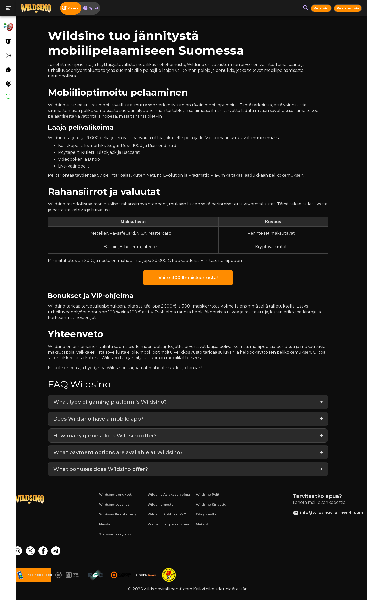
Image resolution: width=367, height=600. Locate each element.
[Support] (8, 96)
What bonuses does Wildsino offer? (107, 469)
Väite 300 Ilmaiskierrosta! (191, 278)
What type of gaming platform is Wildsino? (116, 402)
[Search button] (303, 8)
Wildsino (63, 105)
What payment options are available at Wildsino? (124, 452)
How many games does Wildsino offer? (111, 435)
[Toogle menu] (8, 8)
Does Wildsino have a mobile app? (105, 419)
